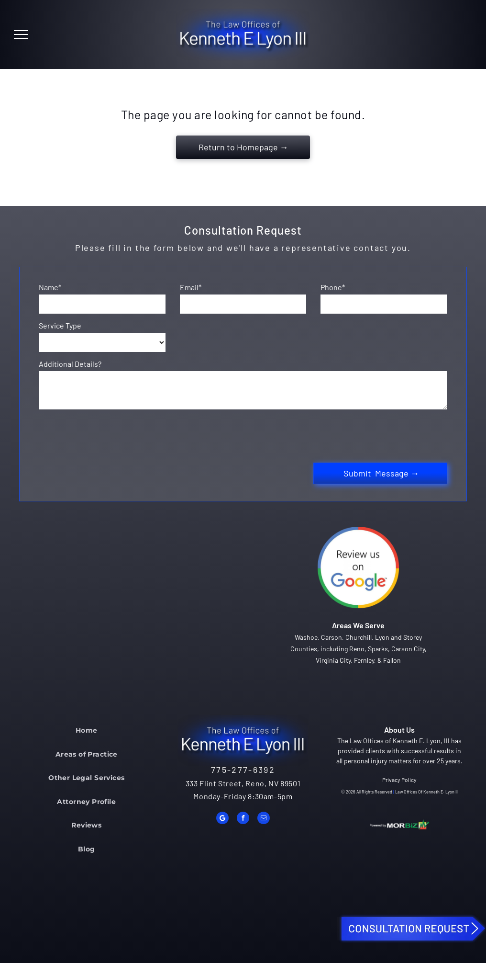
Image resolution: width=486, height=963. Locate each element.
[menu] (21, 34)
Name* (50, 287)
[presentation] (111, 434)
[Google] (222, 819)
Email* (190, 287)
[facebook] (243, 819)
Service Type (60, 325)
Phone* (332, 287)
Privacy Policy (399, 779)
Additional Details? (70, 363)
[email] (263, 819)
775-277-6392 (243, 769)
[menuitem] (86, 730)
